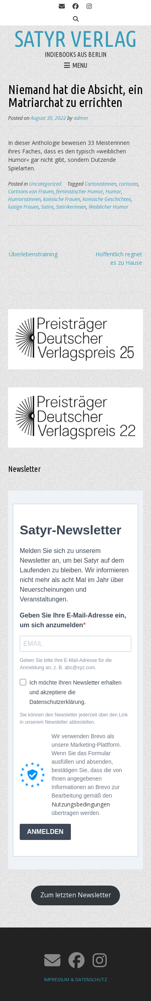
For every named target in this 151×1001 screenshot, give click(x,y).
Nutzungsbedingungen (81, 804)
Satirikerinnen (71, 206)
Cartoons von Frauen (31, 191)
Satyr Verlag (75, 38)
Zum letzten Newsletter (75, 894)
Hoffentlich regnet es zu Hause (118, 258)
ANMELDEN (45, 831)
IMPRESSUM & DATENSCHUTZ (75, 979)
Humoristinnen (24, 199)
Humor (113, 191)
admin (81, 118)
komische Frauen (61, 199)
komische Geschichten (107, 199)
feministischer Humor (79, 191)
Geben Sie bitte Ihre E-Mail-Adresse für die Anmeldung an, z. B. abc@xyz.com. (66, 664)
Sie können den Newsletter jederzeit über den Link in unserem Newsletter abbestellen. (74, 718)
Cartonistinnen (100, 183)
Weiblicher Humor (108, 206)
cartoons (128, 183)
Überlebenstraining (33, 254)
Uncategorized (45, 183)
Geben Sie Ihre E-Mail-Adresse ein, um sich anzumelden (73, 620)
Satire (47, 206)
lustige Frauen (23, 206)
